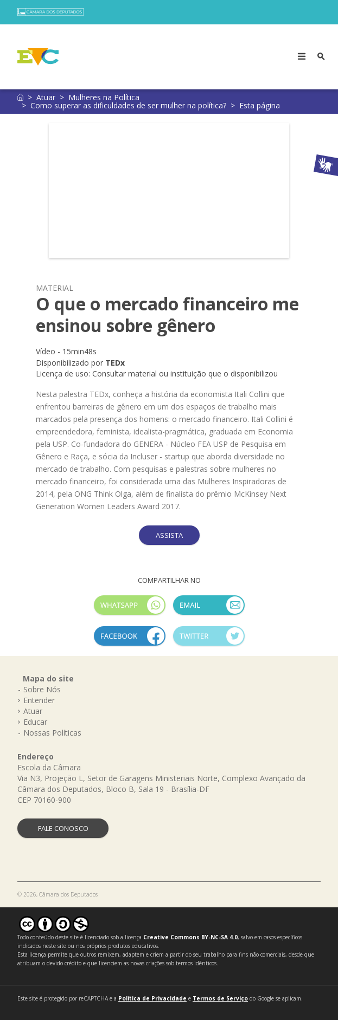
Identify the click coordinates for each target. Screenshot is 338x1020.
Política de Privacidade (152, 998)
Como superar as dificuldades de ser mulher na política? (128, 105)
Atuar (45, 97)
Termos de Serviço (220, 998)
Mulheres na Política (103, 97)
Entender (39, 700)
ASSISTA (169, 535)
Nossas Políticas (52, 732)
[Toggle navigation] (301, 57)
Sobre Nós (42, 689)
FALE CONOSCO (63, 828)
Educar (35, 722)
